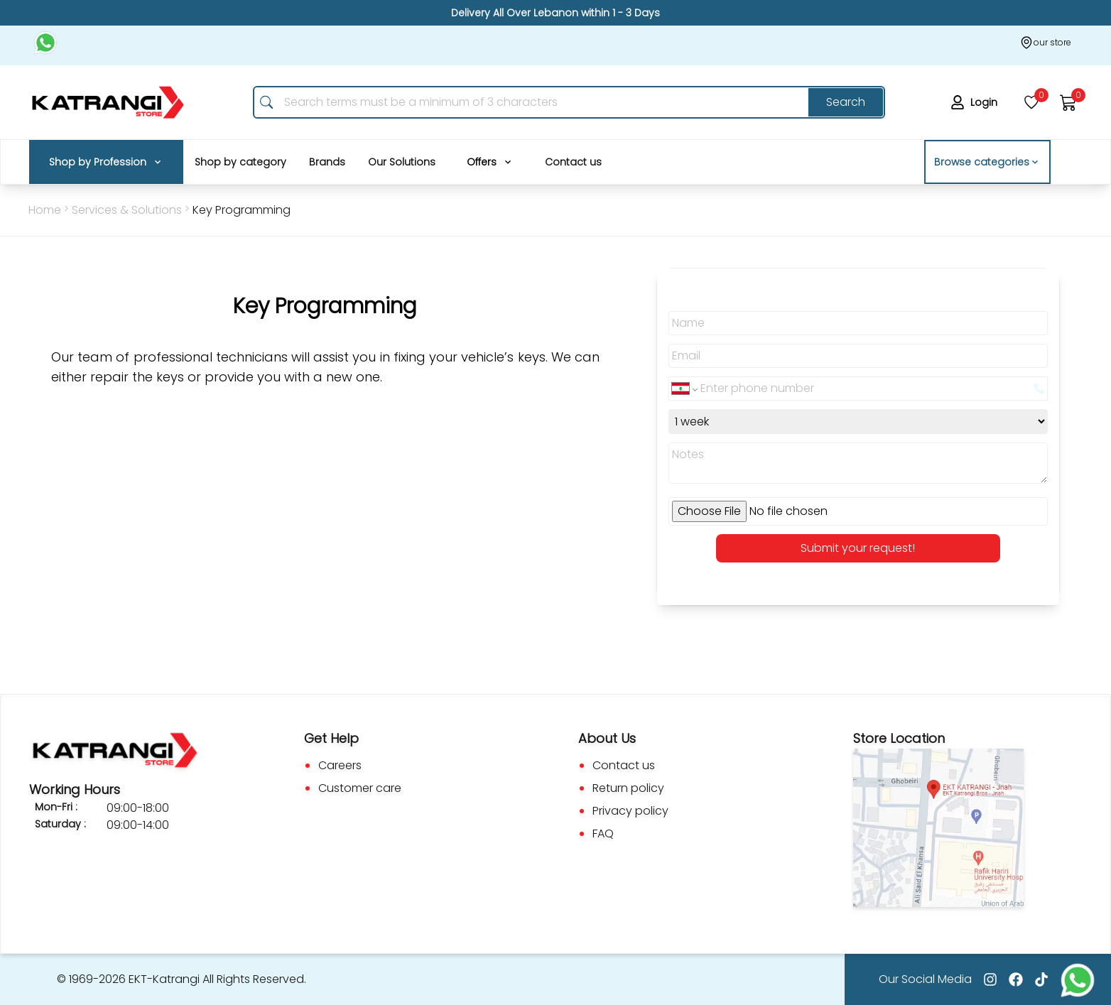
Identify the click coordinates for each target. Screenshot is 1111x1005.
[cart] (1068, 102)
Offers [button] (490, 162)
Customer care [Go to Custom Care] (359, 788)
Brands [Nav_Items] (327, 162)
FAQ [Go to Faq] (603, 833)
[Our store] (1045, 42)
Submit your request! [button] (858, 548)
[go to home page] (108, 102)
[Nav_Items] (106, 162)
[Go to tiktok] (1041, 979)
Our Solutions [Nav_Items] (401, 162)
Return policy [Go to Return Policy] (628, 788)
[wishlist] (1031, 102)
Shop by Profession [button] (106, 162)
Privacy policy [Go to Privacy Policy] (630, 811)
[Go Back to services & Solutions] (127, 210)
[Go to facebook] (1016, 979)
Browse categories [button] (987, 162)
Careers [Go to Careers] (340, 765)
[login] (976, 102)
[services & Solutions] (242, 210)
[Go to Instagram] (990, 979)
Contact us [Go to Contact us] (623, 765)
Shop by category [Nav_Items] (240, 162)
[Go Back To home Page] (44, 210)
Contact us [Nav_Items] (573, 162)
